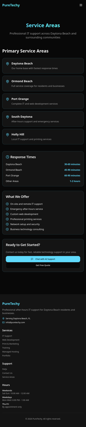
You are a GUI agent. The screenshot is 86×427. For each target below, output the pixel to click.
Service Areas (8, 377)
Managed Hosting (10, 351)
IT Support (7, 336)
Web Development (10, 339)
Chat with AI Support (43, 259)
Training (6, 347)
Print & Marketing (10, 343)
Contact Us (7, 373)
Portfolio (6, 355)
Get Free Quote (43, 265)
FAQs (4, 369)
